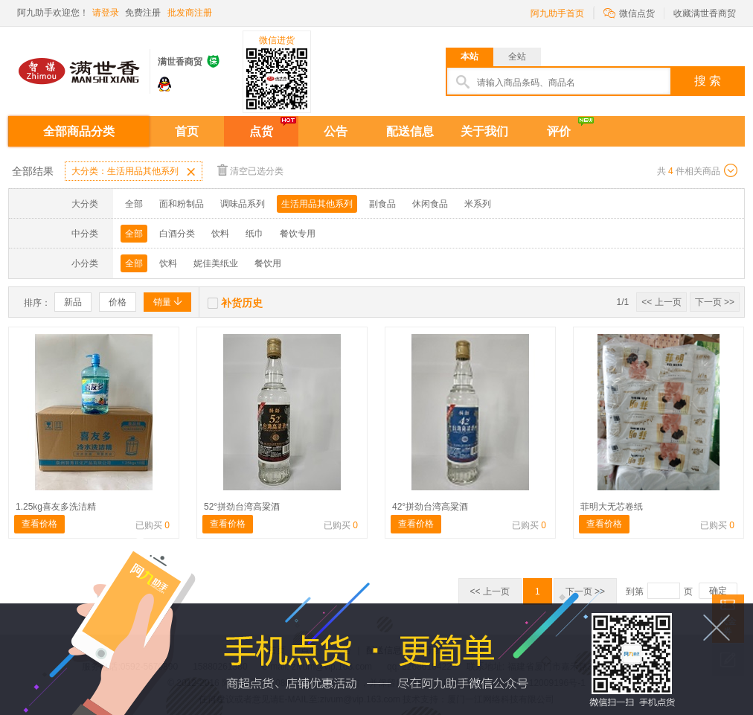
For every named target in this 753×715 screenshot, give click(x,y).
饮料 (220, 233)
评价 (559, 131)
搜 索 (707, 80)
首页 (187, 131)
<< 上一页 (661, 302)
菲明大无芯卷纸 (611, 506)
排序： (37, 303)
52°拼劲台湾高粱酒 (242, 506)
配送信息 (410, 131)
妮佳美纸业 (215, 263)
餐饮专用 (297, 233)
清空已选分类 (250, 170)
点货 (261, 131)
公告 (335, 131)
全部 (134, 204)
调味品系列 (242, 204)
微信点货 (629, 12)
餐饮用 (267, 263)
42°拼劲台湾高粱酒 (430, 506)
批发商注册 (189, 12)
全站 (517, 56)
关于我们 (484, 131)
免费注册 (143, 12)
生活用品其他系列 (317, 204)
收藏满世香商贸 (704, 13)
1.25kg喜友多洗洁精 (56, 506)
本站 (469, 56)
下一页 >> (714, 302)
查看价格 (39, 524)
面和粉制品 (181, 204)
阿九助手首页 (557, 13)
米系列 (477, 204)
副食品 (382, 204)
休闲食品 (430, 204)
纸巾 (254, 233)
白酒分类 (177, 233)
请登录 (105, 12)
